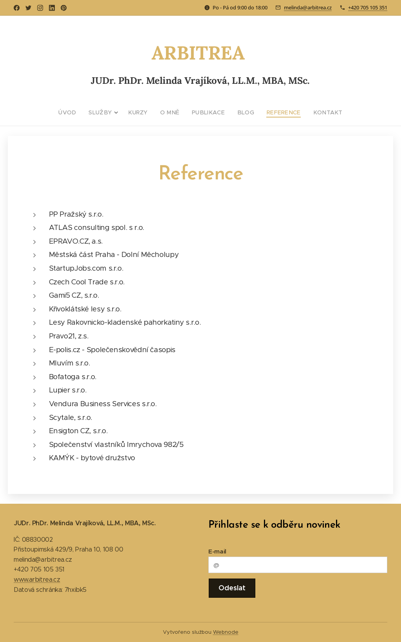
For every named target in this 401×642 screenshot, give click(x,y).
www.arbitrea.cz (37, 579)
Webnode (225, 632)
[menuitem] (79, 112)
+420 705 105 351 (367, 7)
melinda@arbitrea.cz (308, 7)
